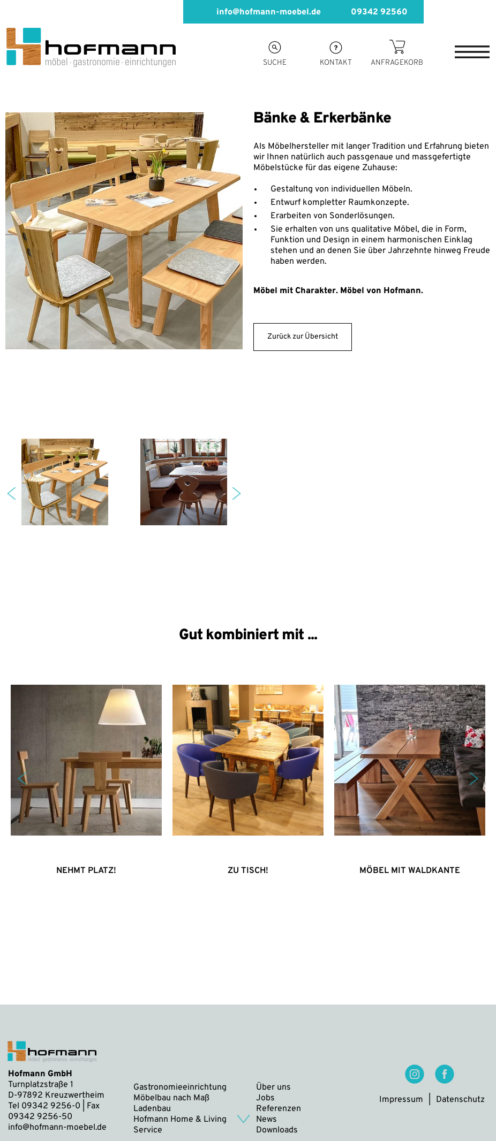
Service (147, 1130)
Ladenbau (152, 1109)
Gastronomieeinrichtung (180, 1087)
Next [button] (236, 493)
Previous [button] (11, 493)
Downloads (277, 1130)
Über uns (273, 1087)
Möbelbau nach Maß (171, 1098)
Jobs (265, 1098)
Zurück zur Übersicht (302, 336)
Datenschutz (460, 1099)
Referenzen (278, 1109)
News (266, 1119)
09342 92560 (371, 11)
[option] (124, 264)
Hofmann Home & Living (180, 1119)
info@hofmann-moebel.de (260, 11)
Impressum (401, 1099)
